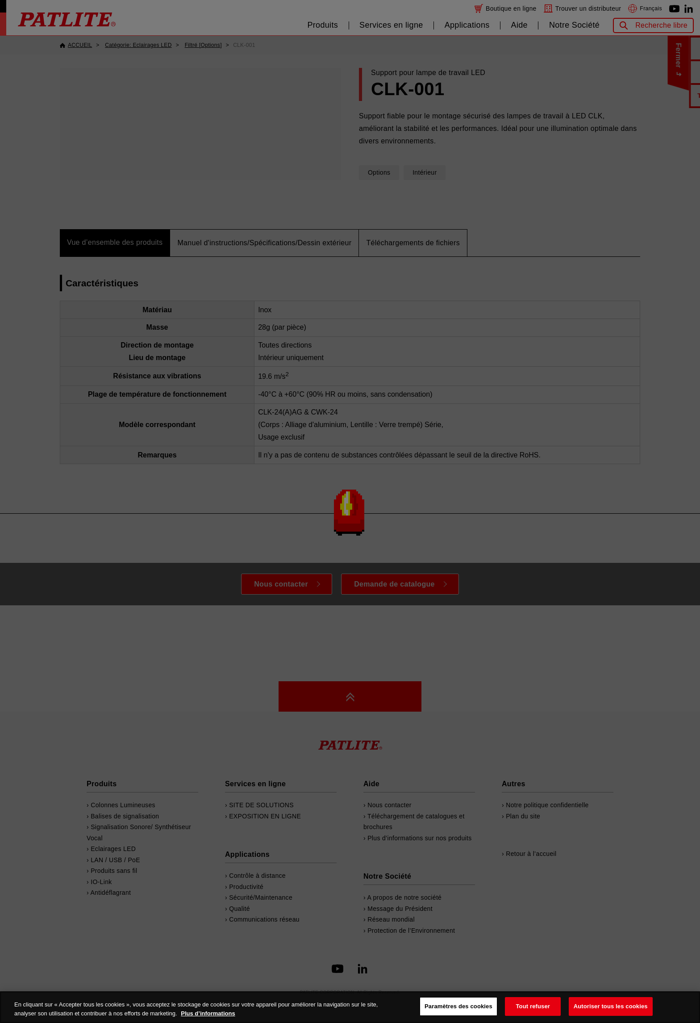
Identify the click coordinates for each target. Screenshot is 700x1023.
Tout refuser (533, 1006)
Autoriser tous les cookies (611, 1006)
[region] (350, 1007)
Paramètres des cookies (458, 1006)
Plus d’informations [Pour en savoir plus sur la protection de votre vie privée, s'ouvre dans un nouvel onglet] (208, 1013)
